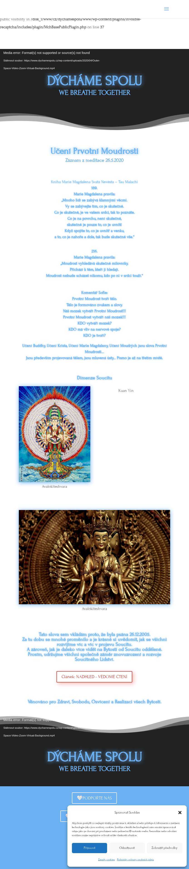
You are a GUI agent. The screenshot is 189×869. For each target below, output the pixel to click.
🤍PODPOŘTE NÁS (94, 798)
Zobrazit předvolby (164, 848)
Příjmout (89, 848)
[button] (180, 812)
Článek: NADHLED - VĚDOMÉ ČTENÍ (94, 676)
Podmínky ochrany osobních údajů (135, 859)
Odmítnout (127, 848)
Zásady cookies (106, 859)
